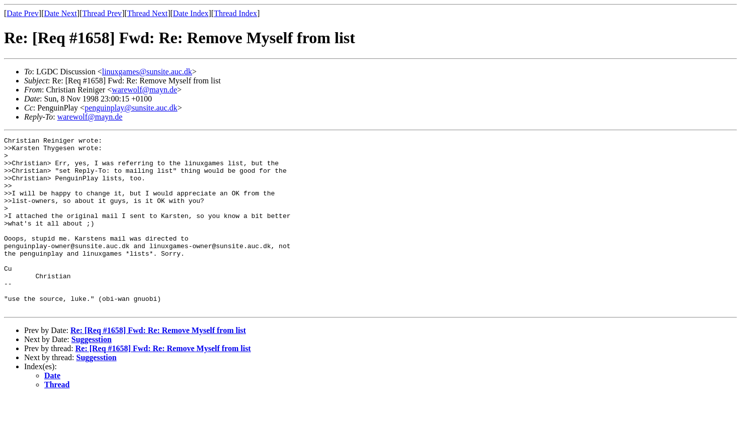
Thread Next (147, 13)
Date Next (60, 13)
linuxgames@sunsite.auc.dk (147, 71)
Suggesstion (91, 374)
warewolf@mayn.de (144, 89)
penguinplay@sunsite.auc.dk (131, 107)
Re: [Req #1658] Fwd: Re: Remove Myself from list (158, 365)
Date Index (191, 13)
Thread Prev (102, 13)
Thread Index (235, 13)
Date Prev (23, 13)
